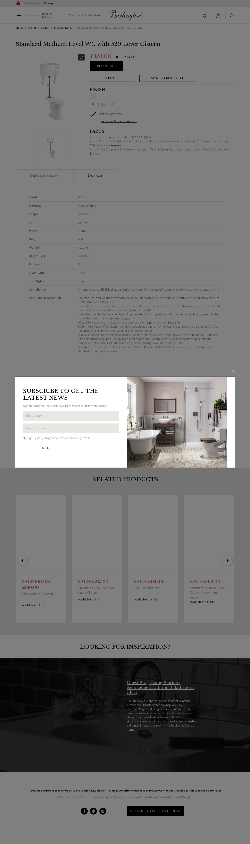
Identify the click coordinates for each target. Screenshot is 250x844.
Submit (47, 447)
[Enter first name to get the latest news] (71, 416)
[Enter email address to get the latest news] (71, 428)
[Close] (234, 372)
